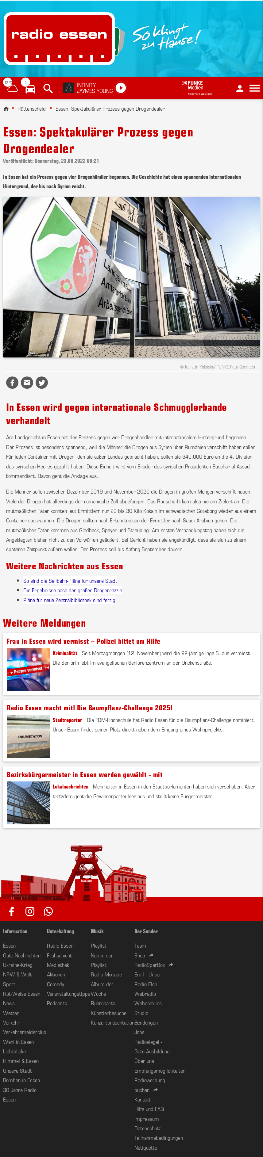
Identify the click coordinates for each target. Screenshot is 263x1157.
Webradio (145, 993)
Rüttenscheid (31, 108)
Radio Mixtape (106, 974)
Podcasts (57, 1003)
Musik (97, 931)
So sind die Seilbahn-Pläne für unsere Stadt (70, 580)
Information (15, 931)
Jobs (139, 1032)
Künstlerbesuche (108, 1013)
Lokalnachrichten (70, 786)
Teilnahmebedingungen (158, 1137)
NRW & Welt (17, 974)
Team (140, 945)
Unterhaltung (60, 931)
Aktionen (56, 974)
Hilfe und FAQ (149, 1109)
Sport (9, 984)
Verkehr (11, 1022)
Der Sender (146, 931)
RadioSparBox (149, 964)
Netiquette (145, 1147)
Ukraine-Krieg (18, 964)
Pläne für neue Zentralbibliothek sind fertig (69, 600)
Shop (139, 955)
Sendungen (146, 1022)
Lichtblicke (14, 1051)
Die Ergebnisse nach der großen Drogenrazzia (72, 590)
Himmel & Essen (21, 1060)
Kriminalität (65, 653)
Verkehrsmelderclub (24, 1032)
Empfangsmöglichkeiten (159, 1070)
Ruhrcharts (103, 1003)
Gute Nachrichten (22, 955)
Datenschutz (147, 1128)
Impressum (146, 1118)
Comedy (55, 984)
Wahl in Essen (18, 1041)
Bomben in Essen (21, 1080)
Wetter (11, 1013)
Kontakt (142, 1099)
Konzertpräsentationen (115, 1022)
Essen (9, 945)
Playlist (98, 945)
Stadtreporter (67, 720)
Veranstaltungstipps (68, 993)
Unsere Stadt (17, 1070)
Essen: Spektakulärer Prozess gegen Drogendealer (110, 108)
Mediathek (58, 964)
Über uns (144, 1060)
